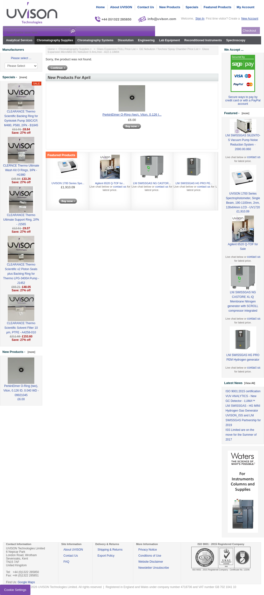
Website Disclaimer (150, 561)
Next (213, 182)
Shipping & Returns (110, 549)
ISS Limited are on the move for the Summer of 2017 (241, 434)
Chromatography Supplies (55, 40)
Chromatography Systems (95, 40)
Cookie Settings (15, 590)
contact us (119, 186)
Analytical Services (19, 40)
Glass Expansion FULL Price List (116, 49)
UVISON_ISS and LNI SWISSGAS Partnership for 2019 (243, 420)
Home (100, 7)
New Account (249, 18)
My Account (245, 7)
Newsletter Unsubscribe (153, 567)
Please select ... (21, 58)
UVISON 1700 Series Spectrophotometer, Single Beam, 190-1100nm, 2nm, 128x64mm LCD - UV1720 (243, 192)
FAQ (66, 561)
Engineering (146, 40)
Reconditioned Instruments (203, 40)
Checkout (249, 30)
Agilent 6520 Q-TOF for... (110, 183)
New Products (169, 7)
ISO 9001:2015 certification (243, 391)
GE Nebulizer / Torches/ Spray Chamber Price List (168, 49)
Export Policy (106, 555)
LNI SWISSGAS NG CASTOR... (152, 183)
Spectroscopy (235, 40)
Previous (51, 182)
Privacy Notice (147, 549)
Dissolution (126, 40)
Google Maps (26, 582)
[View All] (249, 383)
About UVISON (121, 7)
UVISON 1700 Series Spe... (67, 183)
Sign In (199, 18)
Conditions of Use (149, 555)
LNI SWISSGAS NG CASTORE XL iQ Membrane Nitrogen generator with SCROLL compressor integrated (243, 293)
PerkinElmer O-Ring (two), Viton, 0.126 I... (132, 114)
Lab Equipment (169, 40)
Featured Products (217, 7)
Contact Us (145, 7)
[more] (22, 77)
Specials (192, 7)
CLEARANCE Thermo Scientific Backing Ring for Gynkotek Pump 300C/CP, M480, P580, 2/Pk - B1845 (21, 110)
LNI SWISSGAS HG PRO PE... (194, 183)
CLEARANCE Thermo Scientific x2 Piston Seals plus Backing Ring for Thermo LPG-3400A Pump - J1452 (21, 266)
